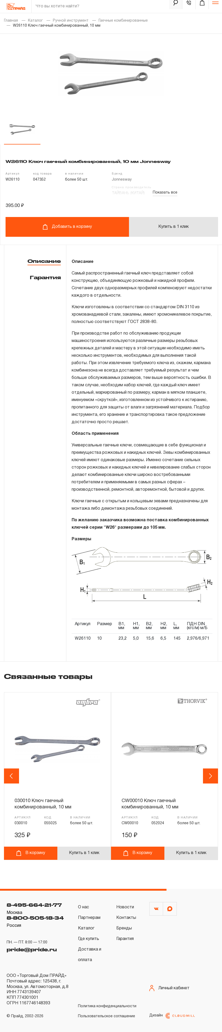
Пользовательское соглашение (106, 1016)
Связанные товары (48, 676)
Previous (12, 776)
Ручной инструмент (71, 20)
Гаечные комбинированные (123, 20)
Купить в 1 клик (173, 227)
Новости (125, 907)
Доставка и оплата (89, 955)
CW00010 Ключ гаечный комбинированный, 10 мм (150, 804)
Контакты (126, 918)
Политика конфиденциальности (107, 1006)
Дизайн (172, 1016)
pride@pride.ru (32, 949)
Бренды (124, 928)
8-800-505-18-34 (35, 918)
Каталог (35, 20)
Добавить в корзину (67, 227)
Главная (11, 20)
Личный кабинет (169, 988)
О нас (83, 907)
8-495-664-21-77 (34, 905)
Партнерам (89, 918)
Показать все (165, 192)
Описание (44, 261)
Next (210, 776)
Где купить (88, 939)
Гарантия (45, 277)
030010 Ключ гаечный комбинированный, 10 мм (43, 804)
